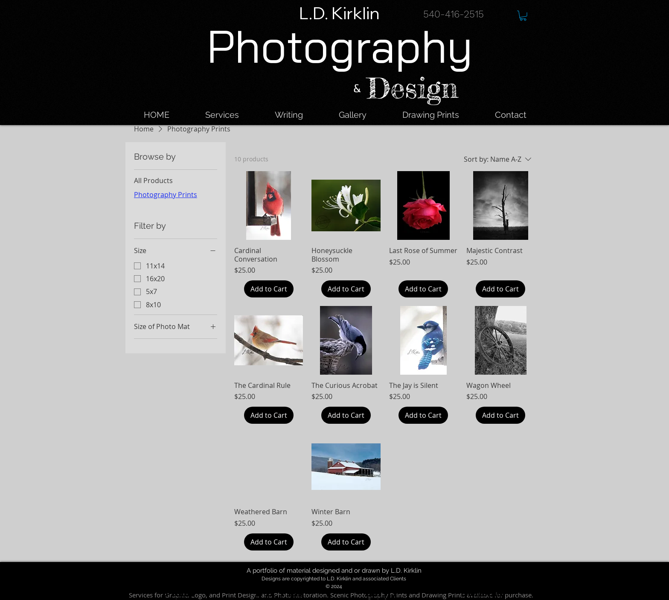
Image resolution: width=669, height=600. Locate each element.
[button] (523, 16)
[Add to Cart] (269, 288)
